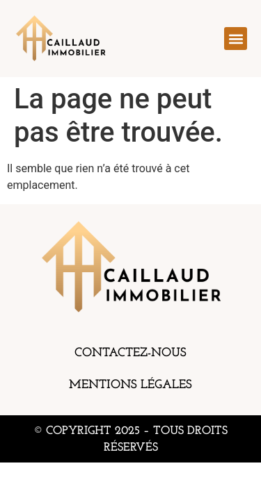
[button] (235, 38)
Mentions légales (130, 385)
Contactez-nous (130, 353)
